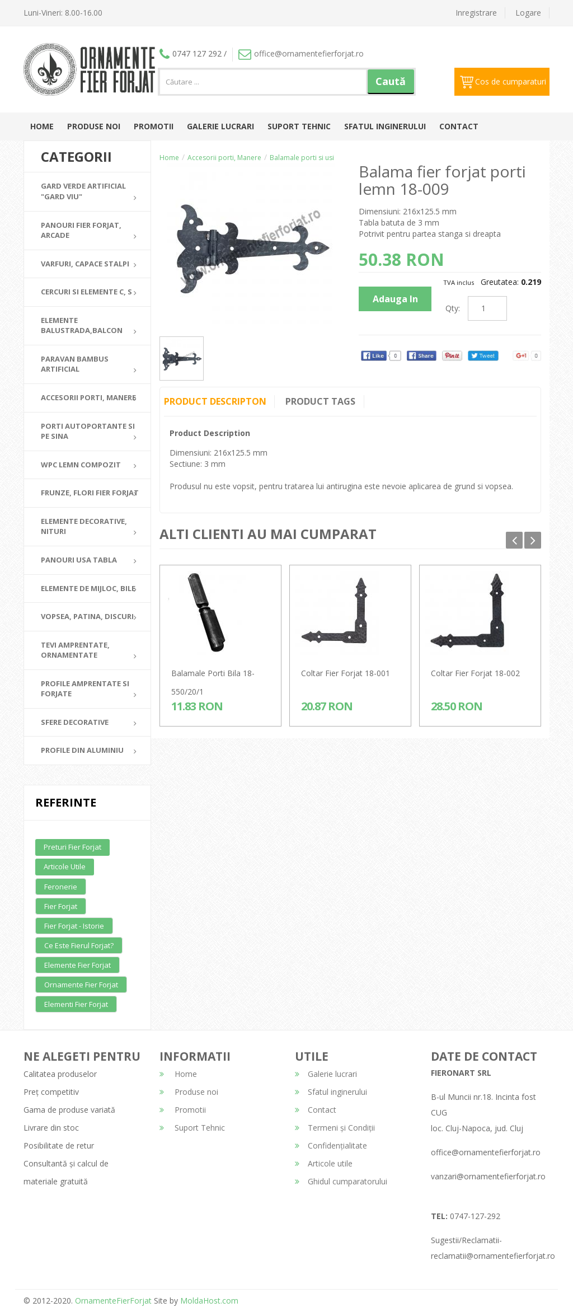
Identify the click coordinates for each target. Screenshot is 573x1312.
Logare (528, 12)
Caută (390, 81)
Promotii (153, 126)
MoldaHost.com (209, 1300)
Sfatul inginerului (385, 126)
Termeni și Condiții (335, 1127)
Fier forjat (60, 906)
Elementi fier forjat (76, 1004)
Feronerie (60, 887)
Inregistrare (476, 12)
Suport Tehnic (299, 126)
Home (42, 126)
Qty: (452, 308)
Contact (458, 126)
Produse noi (93, 126)
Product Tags (321, 401)
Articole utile (65, 866)
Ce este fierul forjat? (79, 945)
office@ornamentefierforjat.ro (301, 53)
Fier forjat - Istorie (74, 926)
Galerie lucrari (220, 126)
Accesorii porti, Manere (224, 157)
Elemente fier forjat (77, 965)
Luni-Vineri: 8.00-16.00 (63, 12)
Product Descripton (215, 401)
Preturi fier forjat (72, 847)
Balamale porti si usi (302, 157)
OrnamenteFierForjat (112, 1300)
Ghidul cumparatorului (341, 1181)
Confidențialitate (331, 1145)
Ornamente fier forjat (81, 985)
